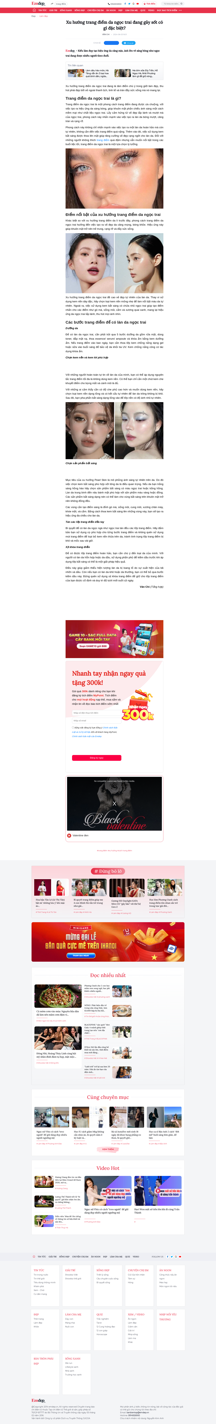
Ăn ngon (111, 10)
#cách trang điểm (124, 851)
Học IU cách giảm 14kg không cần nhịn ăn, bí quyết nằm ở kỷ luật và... (89, 1134)
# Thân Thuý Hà (61, 1228)
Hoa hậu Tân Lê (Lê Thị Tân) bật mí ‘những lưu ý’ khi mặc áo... (50, 902)
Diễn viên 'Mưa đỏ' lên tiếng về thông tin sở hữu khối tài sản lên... (68, 1219)
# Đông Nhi (54, 1063)
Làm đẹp (43, 16)
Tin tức (42, 10)
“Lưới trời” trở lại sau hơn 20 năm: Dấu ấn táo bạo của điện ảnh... (97, 1069)
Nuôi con (69, 1326)
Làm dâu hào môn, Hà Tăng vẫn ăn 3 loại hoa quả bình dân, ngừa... (97, 73)
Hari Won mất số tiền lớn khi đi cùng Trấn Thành (156, 1211)
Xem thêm (108, 1149)
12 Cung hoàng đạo (106, 1326)
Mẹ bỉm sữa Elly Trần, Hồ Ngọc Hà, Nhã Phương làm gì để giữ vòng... (145, 73)
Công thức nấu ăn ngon (168, 1277)
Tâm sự (131, 1278)
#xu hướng (112, 851)
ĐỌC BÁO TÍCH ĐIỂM (167, 10)
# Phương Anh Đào (54, 1144)
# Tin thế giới (89, 1016)
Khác (130, 1342)
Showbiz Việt (71, 1275)
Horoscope (102, 1334)
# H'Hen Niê (102, 1058)
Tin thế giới (39, 1278)
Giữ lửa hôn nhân (136, 1275)
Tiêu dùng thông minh (45, 1282)
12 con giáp (102, 1330)
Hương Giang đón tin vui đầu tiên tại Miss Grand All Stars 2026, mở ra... (68, 1180)
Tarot (99, 1323)
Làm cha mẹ (131, 10)
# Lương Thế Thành (63, 1208)
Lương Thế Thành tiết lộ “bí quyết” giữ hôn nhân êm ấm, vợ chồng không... (68, 1199)
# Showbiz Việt (43, 1063)
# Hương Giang (61, 1188)
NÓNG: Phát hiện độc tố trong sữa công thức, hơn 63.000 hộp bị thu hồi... (95, 1008)
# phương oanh (103, 997)
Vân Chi (106, 34)
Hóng (130, 1282)
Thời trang (39, 1319)
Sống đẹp (80, 10)
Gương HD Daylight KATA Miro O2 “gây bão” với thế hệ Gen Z (126, 903)
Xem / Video (136, 1314)
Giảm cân (132, 1326)
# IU (85, 1144)
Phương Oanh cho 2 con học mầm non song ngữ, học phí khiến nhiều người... (97, 988)
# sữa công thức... (103, 1016)
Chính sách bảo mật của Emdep (87, 736)
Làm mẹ (132, 1338)
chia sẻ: (97, 43)
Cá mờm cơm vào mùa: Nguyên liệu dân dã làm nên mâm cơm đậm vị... (58, 1013)
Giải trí (53, 10)
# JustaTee (125, 1144)
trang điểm (61, 4)
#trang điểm (102, 851)
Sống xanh (66, 10)
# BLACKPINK (101, 1039)
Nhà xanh (69, 1371)
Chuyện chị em (95, 10)
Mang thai (70, 1323)
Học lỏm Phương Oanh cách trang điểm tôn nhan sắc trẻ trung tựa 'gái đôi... (163, 902)
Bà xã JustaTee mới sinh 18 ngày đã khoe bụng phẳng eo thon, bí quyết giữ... (126, 1134)
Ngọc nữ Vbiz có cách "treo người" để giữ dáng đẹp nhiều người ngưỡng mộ (52, 1134)
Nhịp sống (133, 1334)
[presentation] (93, 745)
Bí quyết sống (103, 1282)
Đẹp (120, 10)
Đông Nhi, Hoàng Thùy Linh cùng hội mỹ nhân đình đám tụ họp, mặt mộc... (56, 1055)
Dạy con (69, 1319)
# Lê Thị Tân (51, 912)
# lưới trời (101, 1078)
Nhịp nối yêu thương (168, 1317)
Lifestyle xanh (71, 1367)
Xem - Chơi (39, 1290)
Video (151, 10)
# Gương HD (126, 913)
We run (68, 1363)
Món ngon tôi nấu (168, 1286)
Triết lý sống (103, 1275)
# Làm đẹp (78, 912)
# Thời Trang (41, 912)
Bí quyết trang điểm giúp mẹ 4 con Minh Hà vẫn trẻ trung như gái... (88, 902)
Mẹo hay (163, 1282)
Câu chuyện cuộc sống (107, 1278)
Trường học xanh (73, 1374)
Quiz (142, 10)
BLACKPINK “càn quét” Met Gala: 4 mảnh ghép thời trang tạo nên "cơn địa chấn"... (97, 1029)
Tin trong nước (41, 1275)
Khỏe (36, 1326)
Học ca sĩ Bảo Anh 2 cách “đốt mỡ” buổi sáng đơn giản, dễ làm (164, 1134)
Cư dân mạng (40, 1294)
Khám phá (39, 1286)
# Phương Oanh (165, 912)
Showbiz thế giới (73, 1278)
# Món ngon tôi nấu (45, 1021)
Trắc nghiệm (103, 1319)
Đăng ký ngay (96, 758)
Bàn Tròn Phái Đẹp (43, 1361)
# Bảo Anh (162, 1144)
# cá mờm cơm (59, 1021)
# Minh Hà (87, 912)
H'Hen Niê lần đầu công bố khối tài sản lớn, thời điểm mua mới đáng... (96, 1050)
